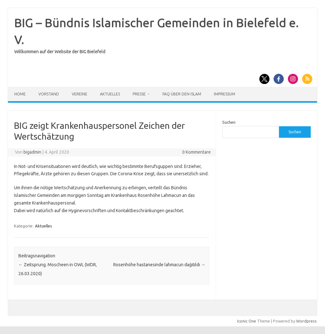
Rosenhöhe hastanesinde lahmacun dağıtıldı (159, 264)
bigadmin (32, 152)
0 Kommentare (196, 152)
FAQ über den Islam (181, 94)
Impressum (224, 94)
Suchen (228, 122)
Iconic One (246, 321)
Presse (139, 94)
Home (20, 94)
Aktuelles (110, 94)
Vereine (79, 94)
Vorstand (48, 94)
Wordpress (306, 321)
